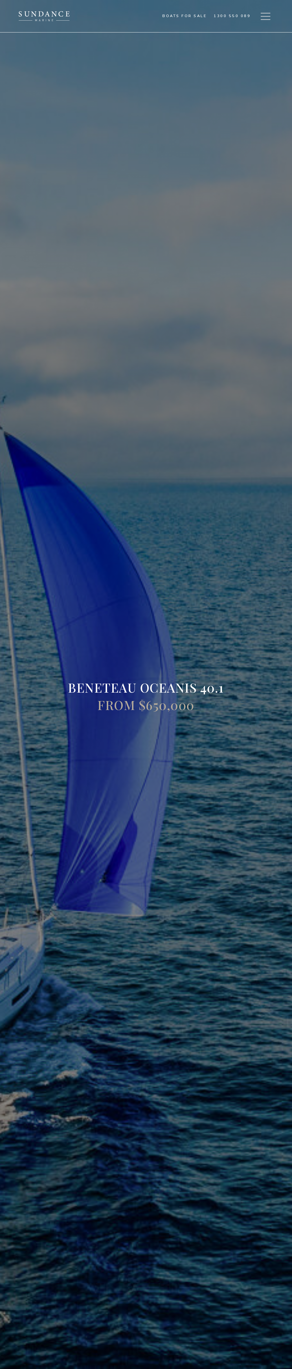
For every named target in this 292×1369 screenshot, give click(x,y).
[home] (44, 16)
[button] (265, 16)
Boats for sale (184, 16)
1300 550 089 (232, 16)
